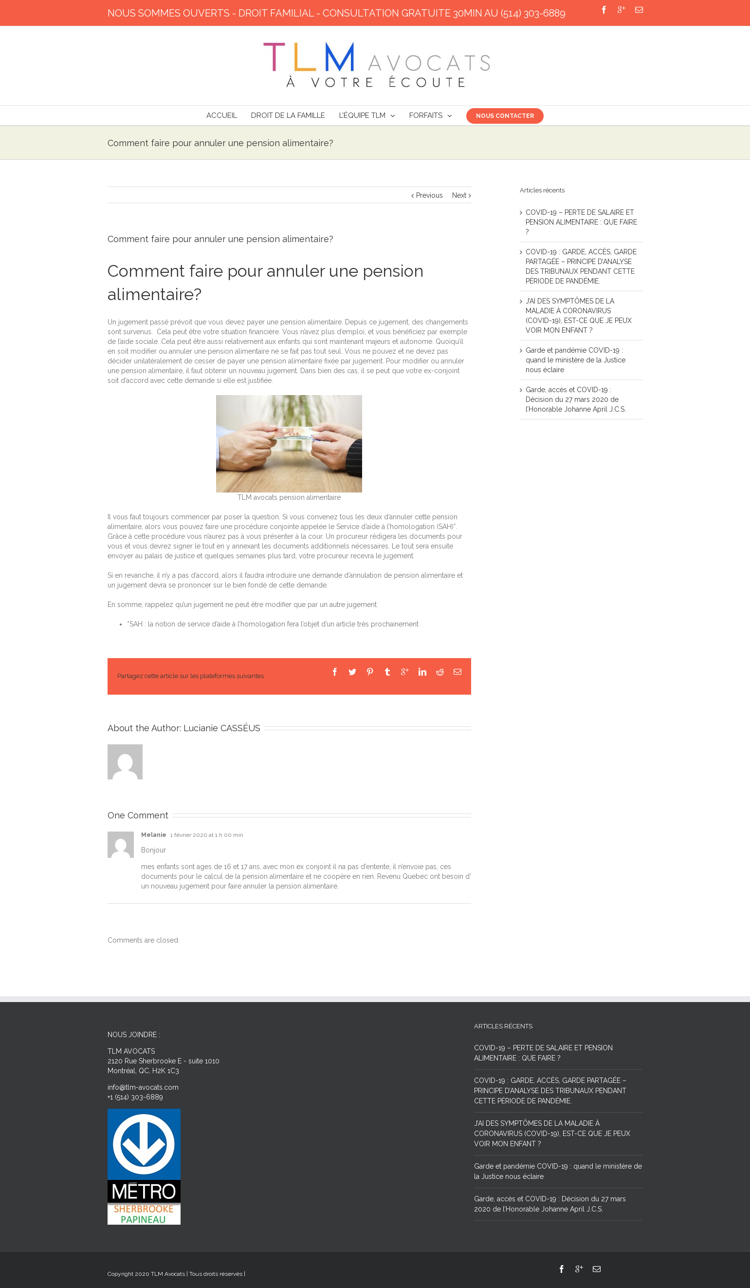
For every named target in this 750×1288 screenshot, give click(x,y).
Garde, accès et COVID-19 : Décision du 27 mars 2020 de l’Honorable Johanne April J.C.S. (576, 399)
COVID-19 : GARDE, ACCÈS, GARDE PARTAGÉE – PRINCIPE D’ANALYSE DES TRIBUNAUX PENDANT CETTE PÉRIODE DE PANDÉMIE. (550, 1091)
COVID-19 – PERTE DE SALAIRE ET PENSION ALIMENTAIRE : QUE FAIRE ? (581, 222)
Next (459, 195)
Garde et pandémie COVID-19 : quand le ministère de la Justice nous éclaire (575, 360)
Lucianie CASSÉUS (221, 728)
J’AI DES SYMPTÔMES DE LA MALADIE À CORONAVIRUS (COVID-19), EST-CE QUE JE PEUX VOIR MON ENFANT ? (552, 1133)
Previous (429, 195)
